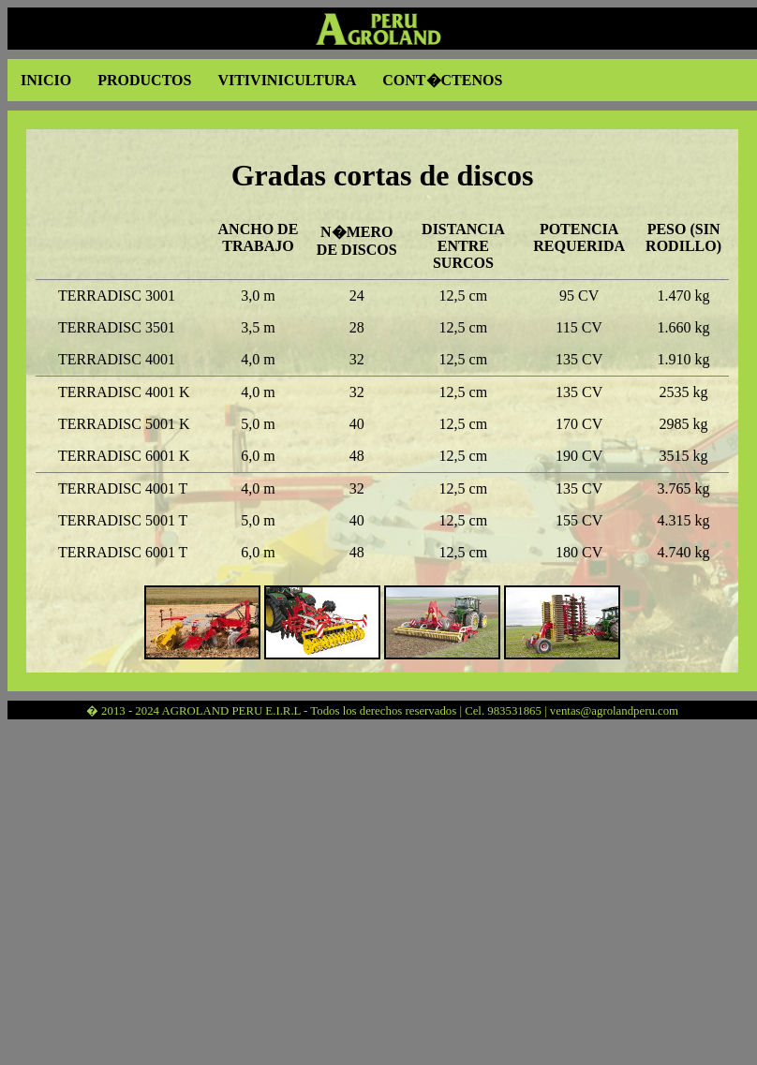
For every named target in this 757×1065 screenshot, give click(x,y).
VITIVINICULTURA (286, 80)
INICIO (46, 80)
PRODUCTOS (144, 80)
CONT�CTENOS (442, 80)
